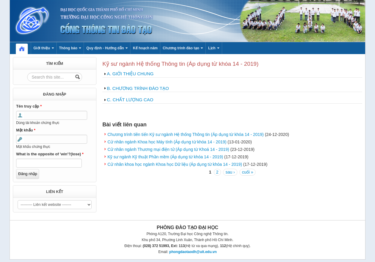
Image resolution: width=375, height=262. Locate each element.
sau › (230, 172)
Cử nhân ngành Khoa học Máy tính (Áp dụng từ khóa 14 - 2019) (166, 142)
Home (25, 48)
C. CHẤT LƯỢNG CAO (130, 99)
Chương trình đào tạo (183, 48)
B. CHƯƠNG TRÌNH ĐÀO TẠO (138, 88)
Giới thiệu (43, 48)
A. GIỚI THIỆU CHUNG (130, 73)
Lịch (213, 48)
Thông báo (70, 48)
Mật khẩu (26, 130)
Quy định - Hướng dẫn (107, 48)
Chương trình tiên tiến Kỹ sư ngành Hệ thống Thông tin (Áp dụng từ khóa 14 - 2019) (185, 134)
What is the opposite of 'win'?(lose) (50, 154)
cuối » (247, 172)
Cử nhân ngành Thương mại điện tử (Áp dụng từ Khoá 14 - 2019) (168, 149)
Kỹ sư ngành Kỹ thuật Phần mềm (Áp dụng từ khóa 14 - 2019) (165, 156)
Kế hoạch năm (145, 48)
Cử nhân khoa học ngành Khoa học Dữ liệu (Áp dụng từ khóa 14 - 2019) (174, 164)
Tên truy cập (29, 106)
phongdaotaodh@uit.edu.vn (193, 252)
